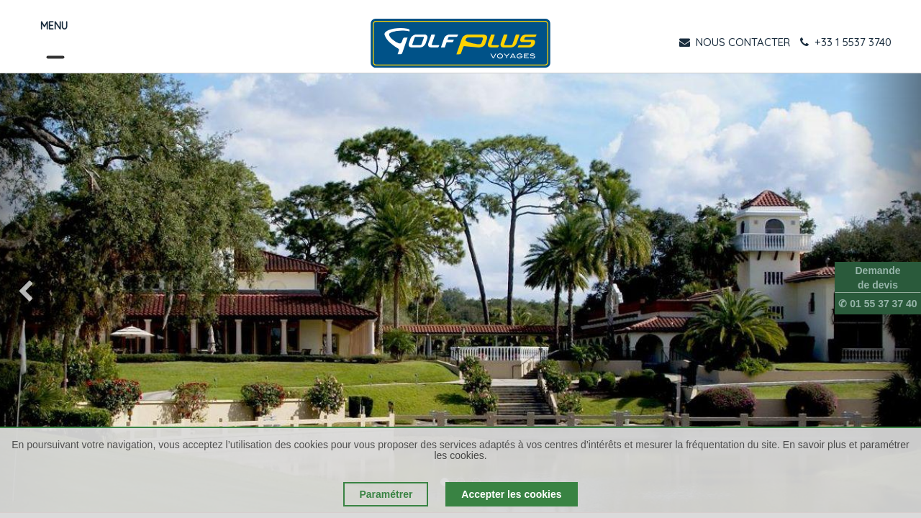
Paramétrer (385, 494)
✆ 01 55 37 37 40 (877, 303)
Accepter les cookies (511, 494)
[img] (36, 292)
